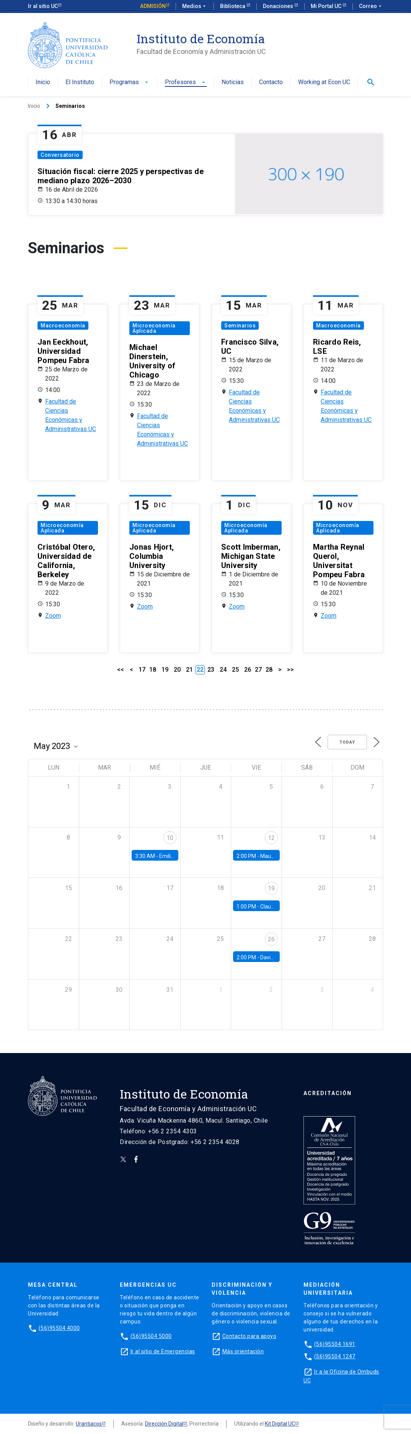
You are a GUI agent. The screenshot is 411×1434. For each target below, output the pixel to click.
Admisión (153, 6)
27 (258, 669)
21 (189, 669)
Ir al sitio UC (43, 6)
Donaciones (278, 6)
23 (210, 669)
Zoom (53, 615)
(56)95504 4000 (59, 1328)
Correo (371, 6)
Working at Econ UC (324, 82)
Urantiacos (89, 1424)
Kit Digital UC (280, 1424)
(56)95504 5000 (151, 1336)
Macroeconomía (63, 325)
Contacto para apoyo (249, 1336)
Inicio (43, 82)
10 (169, 838)
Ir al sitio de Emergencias (162, 1351)
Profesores (186, 82)
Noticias (233, 82)
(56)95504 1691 (335, 1344)
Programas (129, 82)
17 (142, 669)
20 (177, 669)
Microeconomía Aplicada (154, 328)
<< (120, 669)
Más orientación (243, 1351)
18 (152, 669)
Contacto (271, 82)
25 (235, 669)
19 (164, 669)
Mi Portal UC (326, 6)
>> (290, 669)
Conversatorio (60, 155)
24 (223, 669)
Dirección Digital (164, 1424)
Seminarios (240, 325)
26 (247, 669)
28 (269, 669)
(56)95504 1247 (335, 1356)
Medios (194, 6)
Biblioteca (233, 6)
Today (347, 742)
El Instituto (79, 82)
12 (271, 838)
